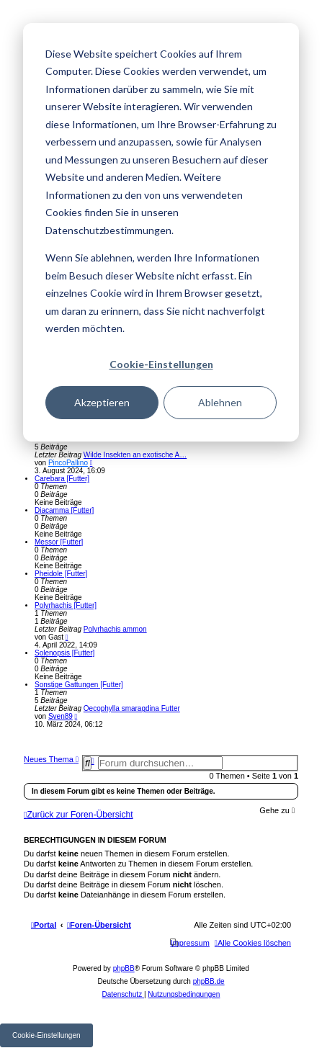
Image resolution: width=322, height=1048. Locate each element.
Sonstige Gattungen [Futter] (79, 685)
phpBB (124, 968)
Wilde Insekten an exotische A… (135, 455)
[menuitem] (253, 943)
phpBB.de (209, 981)
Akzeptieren (102, 402)
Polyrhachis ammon (115, 629)
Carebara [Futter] (62, 479)
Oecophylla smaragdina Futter (132, 708)
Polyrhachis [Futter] (66, 605)
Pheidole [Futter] (61, 574)
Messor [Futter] (59, 542)
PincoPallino (68, 463)
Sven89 (60, 716)
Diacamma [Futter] (64, 510)
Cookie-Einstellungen (161, 364)
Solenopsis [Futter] (64, 653)
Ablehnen (220, 402)
